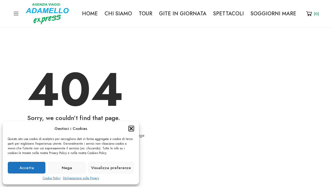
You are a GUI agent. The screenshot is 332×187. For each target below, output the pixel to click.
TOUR (145, 13)
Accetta (26, 167)
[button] (131, 128)
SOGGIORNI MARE (273, 13)
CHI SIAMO (118, 13)
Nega (67, 167)
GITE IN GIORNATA (182, 13)
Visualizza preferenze (111, 167)
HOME (90, 13)
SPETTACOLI (228, 13)
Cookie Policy (51, 178)
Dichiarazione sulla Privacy (81, 178)
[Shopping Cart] (312, 13)
